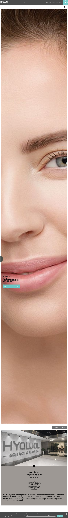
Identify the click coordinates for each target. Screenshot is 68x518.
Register (7, 286)
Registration (58, 2)
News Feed (48, 2)
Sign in (16, 286)
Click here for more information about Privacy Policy (41, 516)
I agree (60, 516)
